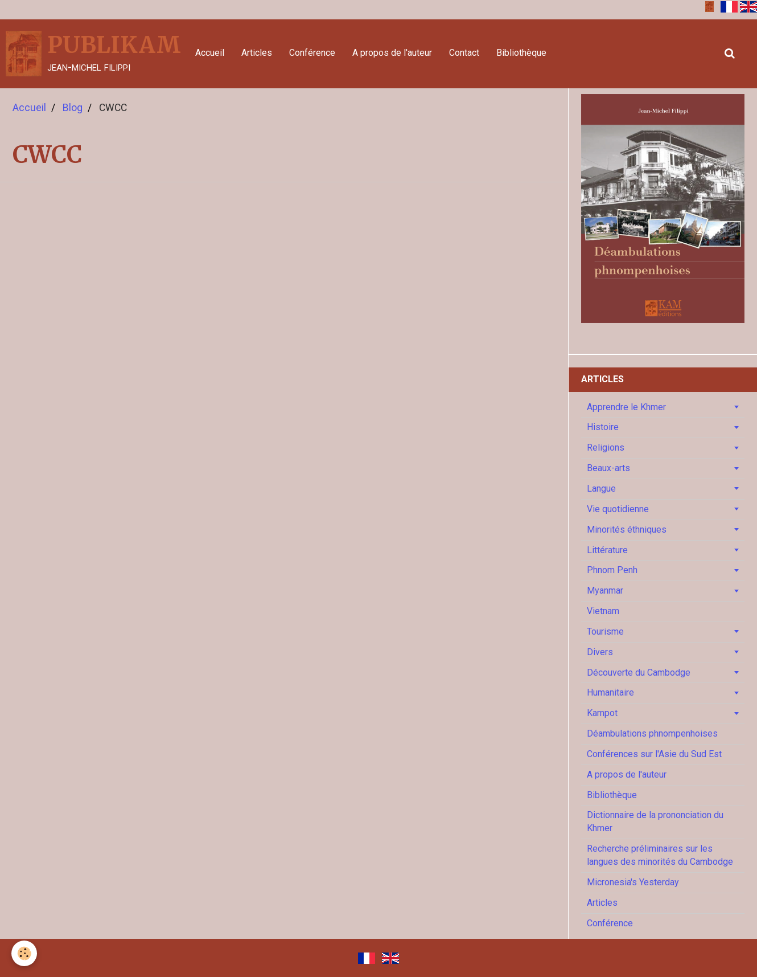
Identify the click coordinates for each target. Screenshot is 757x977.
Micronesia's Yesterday (633, 882)
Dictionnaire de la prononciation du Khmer (655, 821)
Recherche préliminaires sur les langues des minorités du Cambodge (660, 855)
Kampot (602, 713)
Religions (605, 447)
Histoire (603, 427)
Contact (464, 52)
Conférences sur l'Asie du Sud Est (654, 754)
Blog (73, 107)
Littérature (607, 550)
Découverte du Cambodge (638, 672)
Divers (600, 652)
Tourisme (605, 631)
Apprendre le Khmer (626, 407)
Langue (601, 488)
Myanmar (605, 590)
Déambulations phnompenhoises (652, 733)
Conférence (312, 52)
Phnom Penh (612, 570)
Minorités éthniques (627, 529)
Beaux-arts (608, 468)
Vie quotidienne (618, 509)
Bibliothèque (521, 52)
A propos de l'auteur (392, 52)
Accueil (209, 52)
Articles (256, 52)
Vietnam (603, 611)
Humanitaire (610, 692)
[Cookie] (24, 953)
